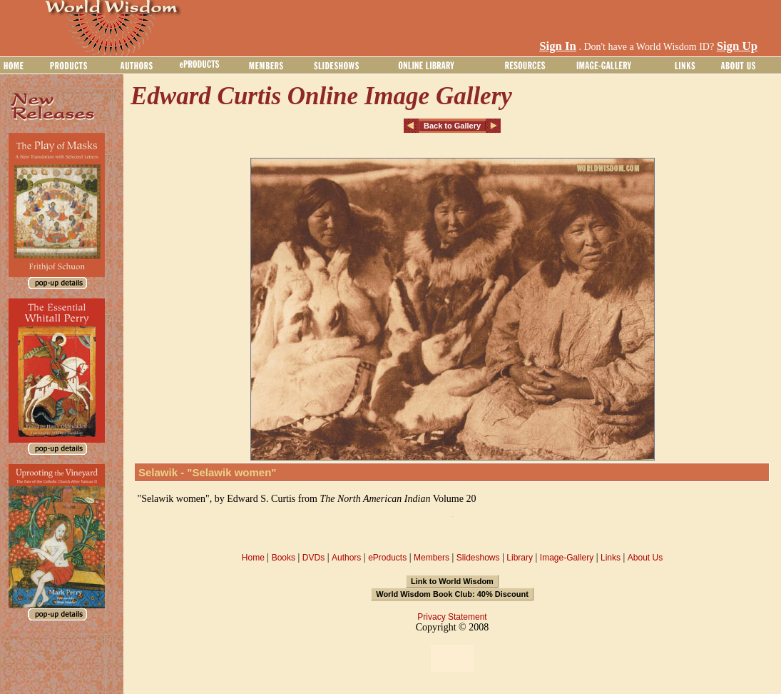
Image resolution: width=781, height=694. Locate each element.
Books (283, 558)
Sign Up (737, 46)
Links (611, 558)
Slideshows (478, 558)
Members (431, 558)
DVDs (313, 558)
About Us (645, 558)
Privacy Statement (451, 617)
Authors (346, 558)
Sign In (557, 46)
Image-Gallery (566, 558)
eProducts (387, 558)
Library (519, 558)
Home (253, 558)
